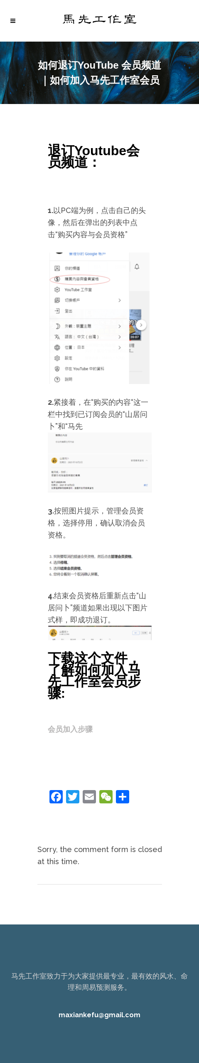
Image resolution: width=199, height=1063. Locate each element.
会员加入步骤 (70, 729)
